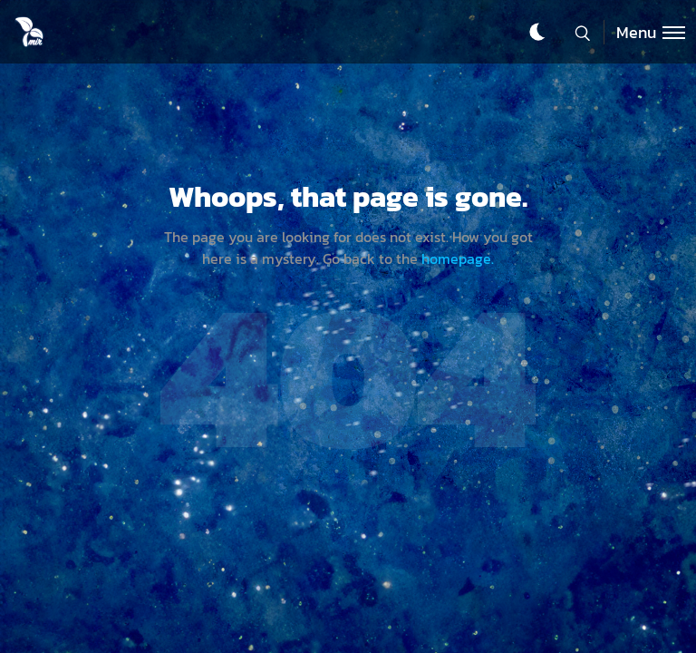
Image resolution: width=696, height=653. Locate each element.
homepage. (457, 258)
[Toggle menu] (644, 32)
